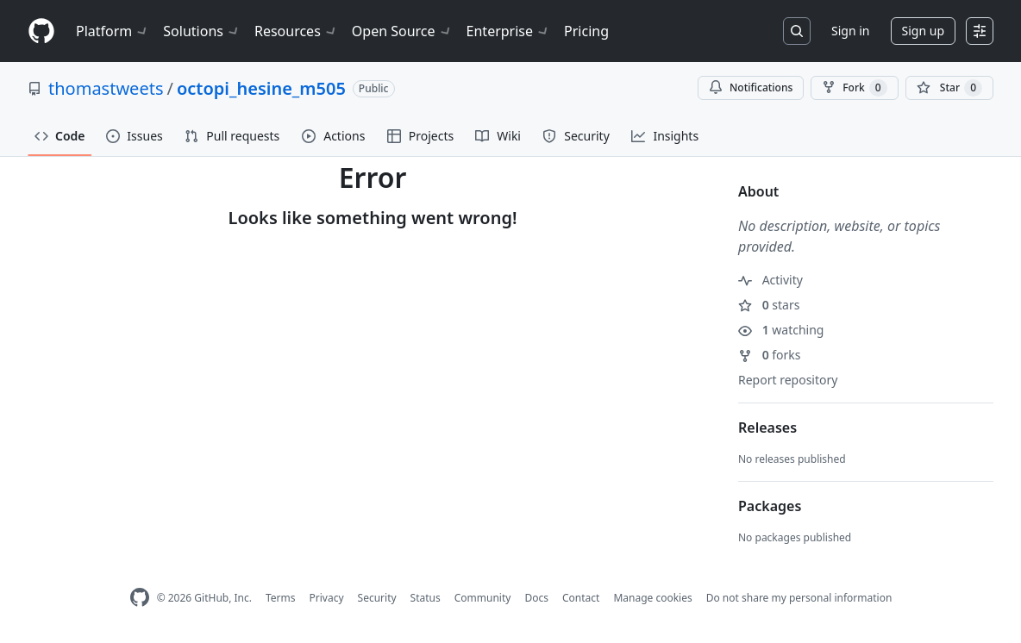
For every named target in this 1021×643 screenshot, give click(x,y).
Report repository (787, 379)
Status (425, 597)
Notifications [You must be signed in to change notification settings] (750, 87)
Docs (536, 597)
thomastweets (105, 88)
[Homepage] (41, 31)
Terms (281, 597)
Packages (769, 505)
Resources (296, 31)
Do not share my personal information (799, 597)
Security (377, 597)
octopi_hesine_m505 (261, 88)
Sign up (923, 30)
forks (769, 354)
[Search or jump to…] (797, 31)
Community (482, 597)
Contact (580, 597)
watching (781, 330)
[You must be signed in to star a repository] (949, 88)
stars (768, 305)
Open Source (402, 31)
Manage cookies (652, 597)
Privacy (327, 597)
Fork (854, 88)
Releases (767, 427)
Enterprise (508, 31)
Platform (112, 31)
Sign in (850, 30)
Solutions (202, 31)
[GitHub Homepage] (139, 598)
